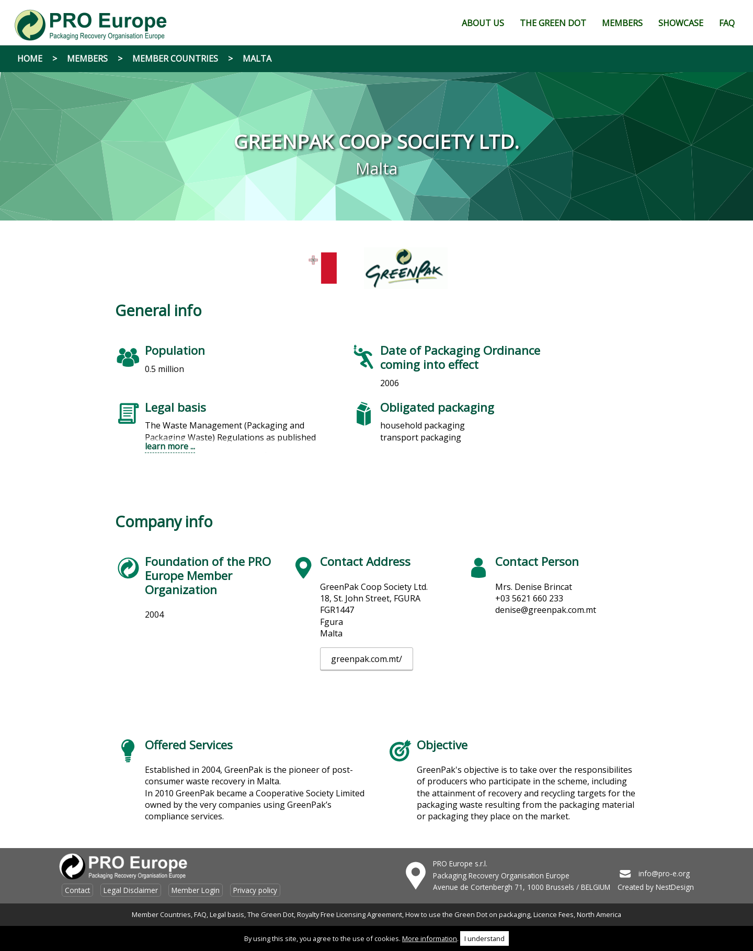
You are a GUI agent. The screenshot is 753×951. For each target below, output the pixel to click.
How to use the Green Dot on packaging (467, 914)
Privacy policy (255, 890)
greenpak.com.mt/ (366, 659)
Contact (77, 890)
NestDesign (675, 887)
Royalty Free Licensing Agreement (349, 914)
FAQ (200, 914)
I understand (484, 938)
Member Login (196, 890)
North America (599, 914)
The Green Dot (270, 914)
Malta (257, 58)
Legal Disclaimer (131, 890)
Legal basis (227, 914)
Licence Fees (553, 914)
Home (29, 58)
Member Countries (175, 58)
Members (87, 58)
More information (429, 938)
